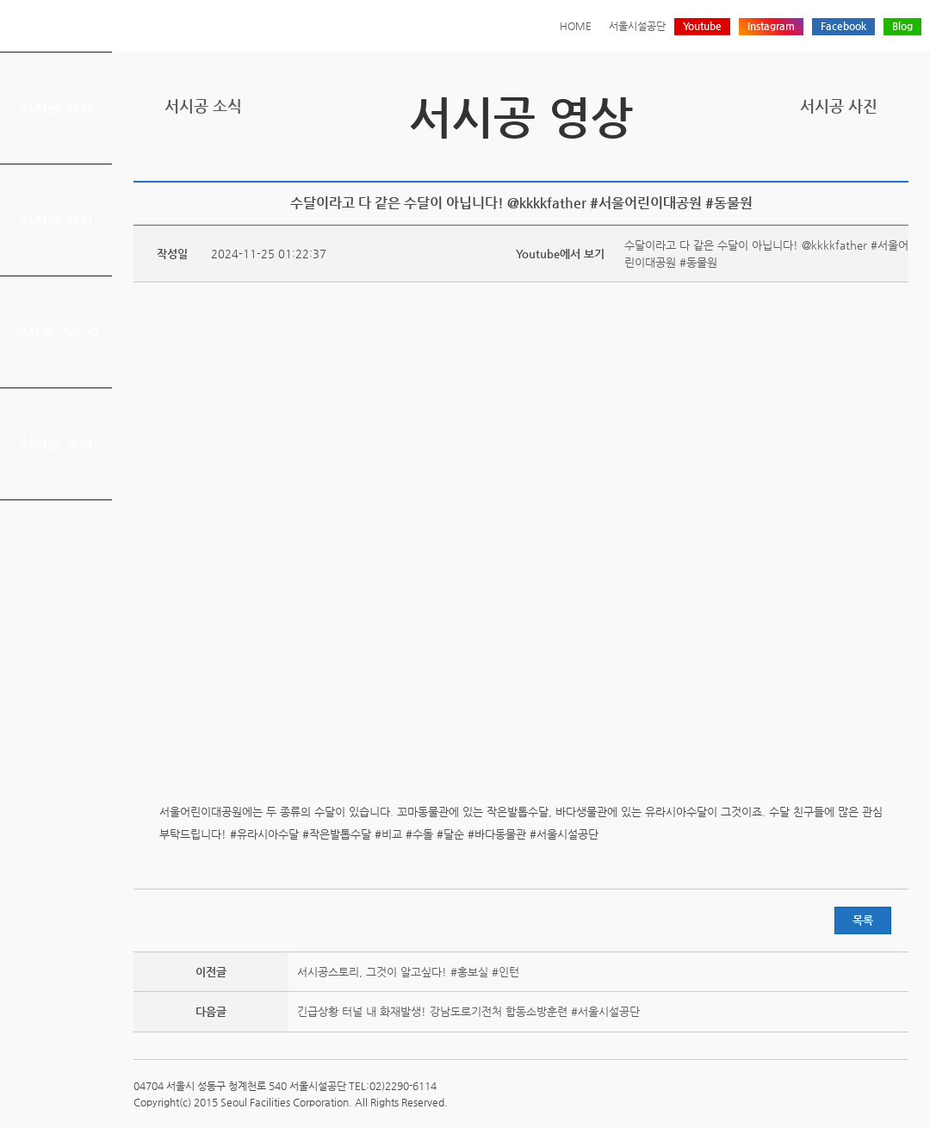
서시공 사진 (56, 219)
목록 (862, 920)
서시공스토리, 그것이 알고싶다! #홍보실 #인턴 (408, 971)
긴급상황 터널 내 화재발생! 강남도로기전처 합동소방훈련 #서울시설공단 (468, 1011)
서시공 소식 (56, 443)
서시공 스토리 (56, 331)
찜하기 (898, 160)
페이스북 (844, 160)
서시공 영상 (56, 107)
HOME (576, 26)
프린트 (791, 160)
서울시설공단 (637, 26)
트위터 (818, 160)
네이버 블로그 (871, 160)
